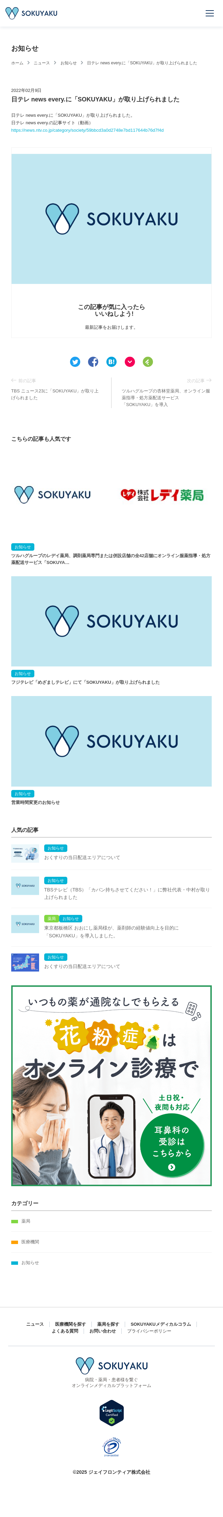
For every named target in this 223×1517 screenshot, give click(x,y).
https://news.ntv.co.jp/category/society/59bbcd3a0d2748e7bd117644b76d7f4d (87, 130)
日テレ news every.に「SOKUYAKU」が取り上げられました (142, 63)
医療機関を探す (70, 1324)
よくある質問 (65, 1331)
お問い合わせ (102, 1331)
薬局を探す (108, 1324)
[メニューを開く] (210, 13)
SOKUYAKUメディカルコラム (161, 1324)
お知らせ (69, 63)
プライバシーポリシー (149, 1331)
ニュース (42, 63)
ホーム (17, 63)
